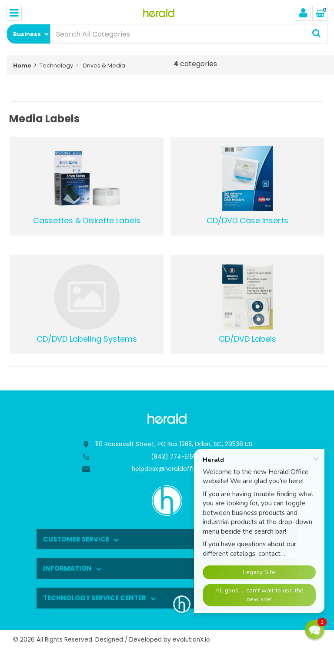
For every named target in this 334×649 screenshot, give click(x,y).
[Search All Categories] (188, 34)
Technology (56, 65)
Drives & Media (104, 65)
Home (22, 65)
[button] (314, 629)
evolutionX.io (191, 640)
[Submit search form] (316, 34)
